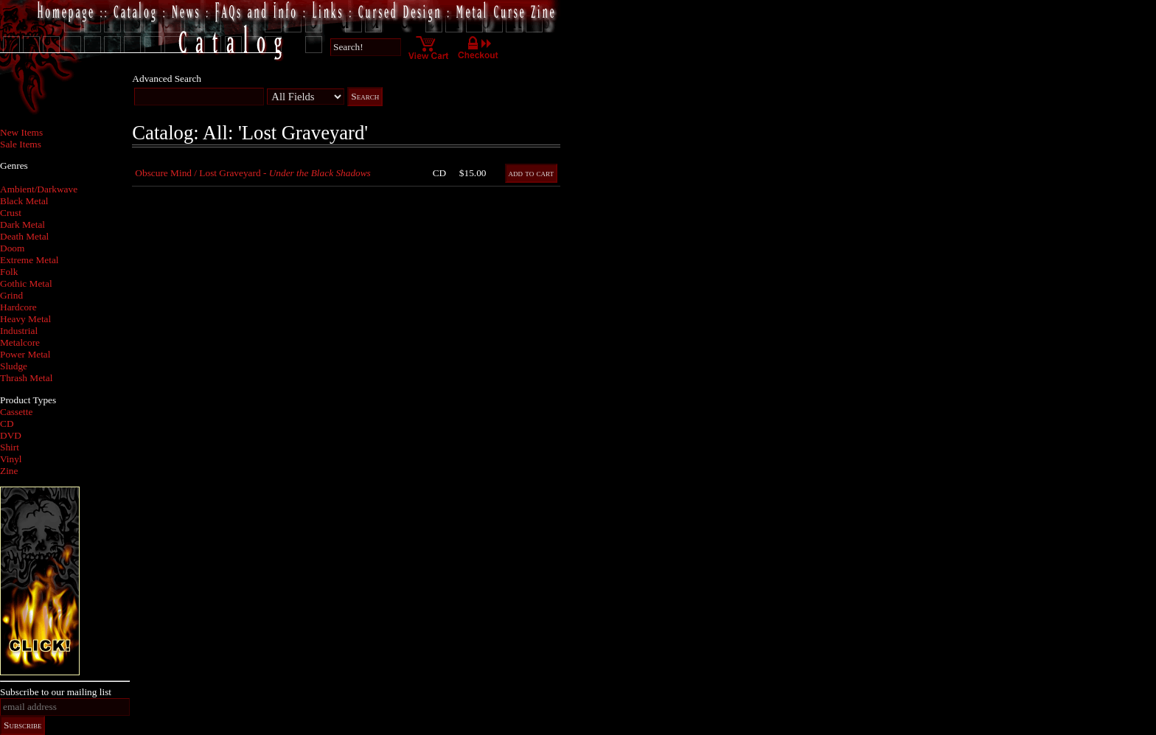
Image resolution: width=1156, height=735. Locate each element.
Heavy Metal (25, 318)
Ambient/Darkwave (38, 189)
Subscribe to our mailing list (55, 691)
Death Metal (24, 236)
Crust (10, 212)
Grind (11, 295)
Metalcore (20, 342)
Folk (9, 271)
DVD (10, 435)
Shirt (9, 447)
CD (7, 423)
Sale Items (20, 144)
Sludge (13, 366)
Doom (12, 248)
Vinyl (11, 458)
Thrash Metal (26, 377)
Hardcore (18, 307)
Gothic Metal (26, 283)
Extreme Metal (29, 259)
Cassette (16, 411)
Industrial (19, 330)
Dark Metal (22, 224)
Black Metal (24, 200)
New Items (21, 132)
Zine (9, 470)
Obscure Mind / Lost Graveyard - (252, 172)
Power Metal (25, 354)
